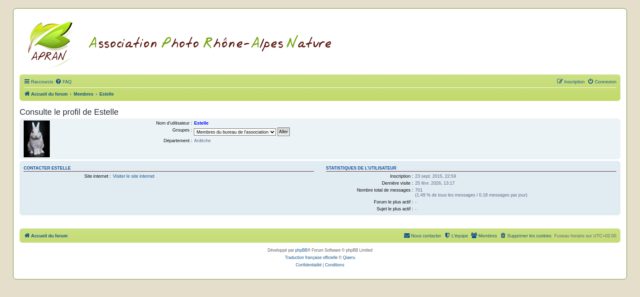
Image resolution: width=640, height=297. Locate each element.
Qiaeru (349, 257)
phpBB (301, 250)
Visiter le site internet (133, 176)
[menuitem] (63, 82)
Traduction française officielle (311, 257)
